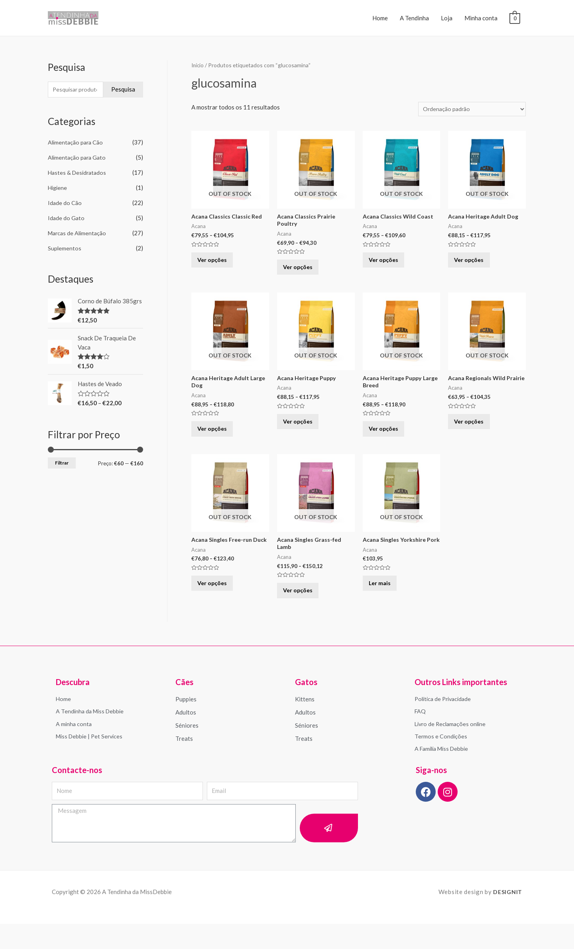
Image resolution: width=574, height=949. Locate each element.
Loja (446, 17)
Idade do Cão (65, 203)
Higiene (58, 188)
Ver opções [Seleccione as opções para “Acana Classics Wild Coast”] (388, 264)
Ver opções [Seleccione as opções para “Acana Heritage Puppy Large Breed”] (388, 440)
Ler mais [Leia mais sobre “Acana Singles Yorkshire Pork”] (384, 609)
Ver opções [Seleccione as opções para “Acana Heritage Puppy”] (302, 432)
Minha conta (480, 17)
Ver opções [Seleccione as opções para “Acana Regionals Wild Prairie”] (473, 440)
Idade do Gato (66, 218)
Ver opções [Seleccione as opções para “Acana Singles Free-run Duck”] (217, 609)
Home (380, 17)
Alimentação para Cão (77, 143)
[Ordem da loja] (469, 109)
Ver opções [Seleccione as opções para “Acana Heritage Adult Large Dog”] (217, 440)
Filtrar (62, 463)
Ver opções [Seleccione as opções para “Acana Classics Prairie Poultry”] (302, 271)
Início (198, 65)
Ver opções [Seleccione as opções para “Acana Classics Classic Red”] (217, 264)
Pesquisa (123, 89)
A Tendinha (414, 17)
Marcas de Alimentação (79, 233)
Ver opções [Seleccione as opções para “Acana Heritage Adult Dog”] (473, 264)
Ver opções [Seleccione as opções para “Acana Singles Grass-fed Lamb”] (302, 609)
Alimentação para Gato (78, 158)
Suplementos (65, 248)
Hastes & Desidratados (78, 173)
